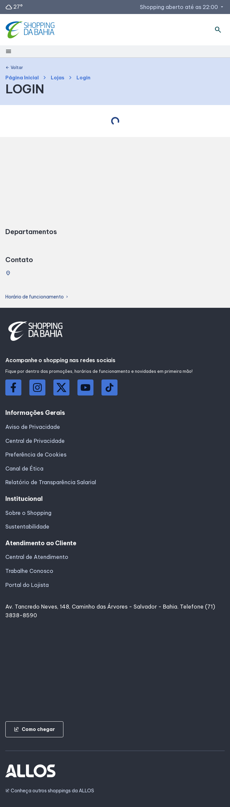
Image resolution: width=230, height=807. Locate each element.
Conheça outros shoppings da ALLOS (49, 791)
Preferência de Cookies (35, 454)
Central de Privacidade (35, 441)
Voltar (14, 67)
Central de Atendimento (36, 557)
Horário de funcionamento (37, 297)
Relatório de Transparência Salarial (50, 482)
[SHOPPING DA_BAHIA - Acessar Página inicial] (30, 30)
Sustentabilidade (27, 526)
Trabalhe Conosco (29, 571)
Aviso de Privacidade (32, 427)
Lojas (57, 78)
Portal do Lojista (27, 585)
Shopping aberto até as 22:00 (182, 7)
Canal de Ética (24, 468)
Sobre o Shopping (28, 513)
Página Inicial (22, 78)
